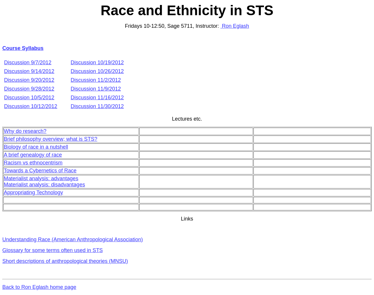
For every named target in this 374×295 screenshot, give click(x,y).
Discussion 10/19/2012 (97, 62)
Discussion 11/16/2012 (97, 97)
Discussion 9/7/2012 (27, 62)
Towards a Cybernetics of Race (40, 170)
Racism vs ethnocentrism (33, 163)
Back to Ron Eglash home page (39, 287)
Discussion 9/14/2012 (29, 71)
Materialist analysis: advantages (41, 178)
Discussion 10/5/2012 (29, 97)
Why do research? (25, 131)
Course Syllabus (23, 48)
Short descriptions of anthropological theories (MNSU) (65, 261)
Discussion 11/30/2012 (97, 106)
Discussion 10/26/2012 (97, 71)
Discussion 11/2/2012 (96, 80)
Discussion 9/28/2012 (29, 89)
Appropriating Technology (33, 192)
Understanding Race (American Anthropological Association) (72, 239)
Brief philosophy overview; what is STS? (50, 139)
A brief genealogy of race (33, 155)
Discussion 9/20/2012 (29, 80)
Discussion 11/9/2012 (96, 89)
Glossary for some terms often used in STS (52, 250)
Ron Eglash (234, 26)
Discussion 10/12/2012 (30, 106)
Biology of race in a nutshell (36, 147)
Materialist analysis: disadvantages (44, 185)
